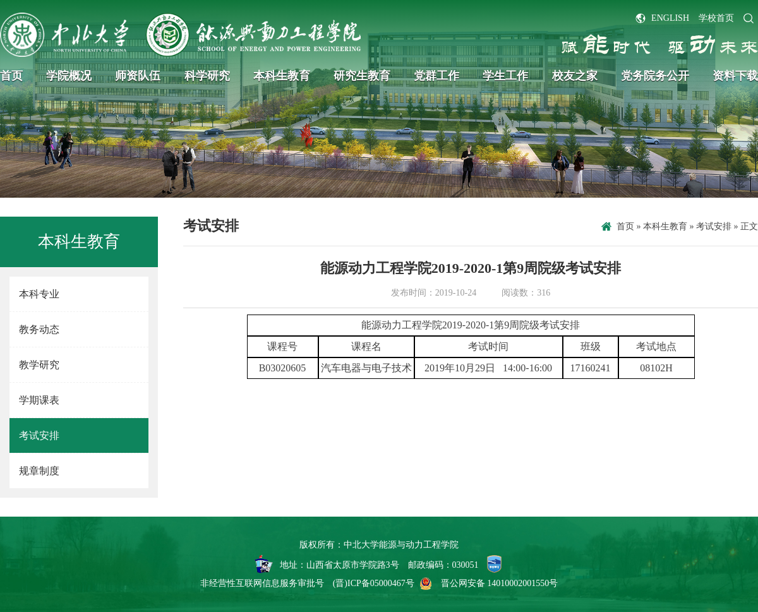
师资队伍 (137, 75)
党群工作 (436, 75)
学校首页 (716, 18)
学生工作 (505, 75)
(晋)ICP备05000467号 (373, 583)
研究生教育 (362, 75)
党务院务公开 (655, 75)
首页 (11, 75)
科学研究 (207, 75)
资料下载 (735, 75)
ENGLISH (670, 18)
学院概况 (69, 75)
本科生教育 (281, 75)
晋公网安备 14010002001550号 (499, 583)
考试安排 (713, 226)
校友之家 (575, 75)
